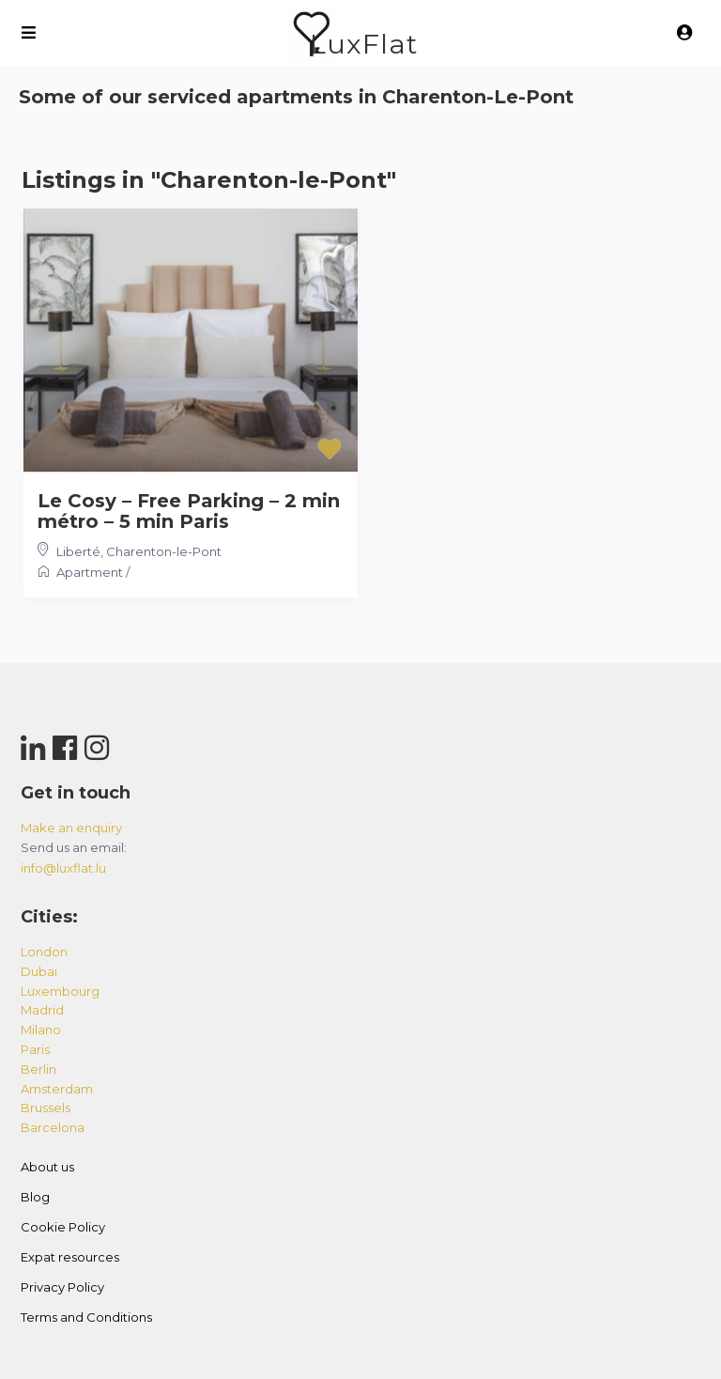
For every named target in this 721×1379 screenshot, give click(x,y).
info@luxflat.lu (63, 867)
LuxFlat (364, 43)
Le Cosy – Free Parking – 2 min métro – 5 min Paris (189, 511)
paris (35, 1049)
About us (47, 1166)
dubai (39, 971)
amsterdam (57, 1088)
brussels (45, 1107)
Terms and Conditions (86, 1317)
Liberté (78, 551)
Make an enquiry (71, 827)
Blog (35, 1196)
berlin (38, 1069)
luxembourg (60, 991)
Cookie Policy (63, 1226)
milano (41, 1029)
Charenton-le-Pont (164, 551)
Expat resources (70, 1256)
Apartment (89, 572)
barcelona (52, 1127)
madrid (42, 1009)
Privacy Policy (62, 1286)
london (44, 951)
